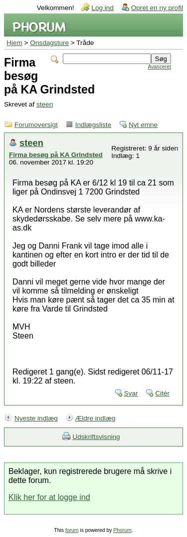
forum (72, 530)
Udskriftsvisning (96, 436)
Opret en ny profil (157, 8)
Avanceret (159, 67)
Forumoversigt (36, 124)
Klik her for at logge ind (49, 497)
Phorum (122, 530)
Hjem (14, 42)
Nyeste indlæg (36, 418)
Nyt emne (143, 124)
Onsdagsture (49, 42)
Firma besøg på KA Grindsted (56, 154)
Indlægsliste (93, 124)
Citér (162, 393)
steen (44, 104)
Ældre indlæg (95, 418)
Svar (131, 393)
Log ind (102, 8)
